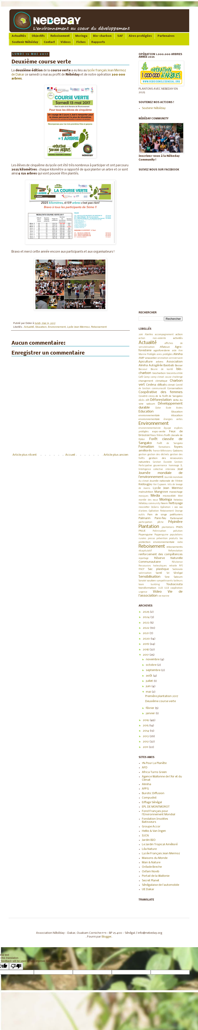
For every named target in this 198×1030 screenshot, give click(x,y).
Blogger (107, 936)
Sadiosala (177, 569)
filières (160, 435)
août (149, 675)
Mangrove (161, 491)
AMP (141, 358)
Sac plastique (158, 569)
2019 (141, 334)
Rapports (98, 42)
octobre (151, 665)
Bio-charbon (102, 36)
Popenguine (146, 534)
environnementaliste (150, 428)
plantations (168, 527)
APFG (145, 788)
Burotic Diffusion (153, 793)
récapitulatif (145, 551)
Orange (179, 511)
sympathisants (164, 581)
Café (141, 377)
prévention (162, 538)
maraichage (176, 492)
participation (145, 522)
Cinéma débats (156, 384)
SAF (120, 36)
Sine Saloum (174, 577)
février (150, 708)
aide (174, 350)
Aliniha (178, 354)
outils (142, 515)
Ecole (168, 408)
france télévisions (162, 451)
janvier (151, 713)
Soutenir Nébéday (25, 42)
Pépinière (175, 522)
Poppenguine (161, 535)
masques (143, 496)
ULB (160, 588)
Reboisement (60, 36)
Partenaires (166, 36)
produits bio (176, 538)
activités (178, 338)
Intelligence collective (151, 469)
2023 (146, 622)
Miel (180, 496)
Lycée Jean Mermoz (78, 327)
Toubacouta (174, 584)
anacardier (151, 358)
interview (170, 469)
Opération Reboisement (161, 511)
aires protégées (165, 354)
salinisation (145, 573)
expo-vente (158, 431)
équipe (167, 428)
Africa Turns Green (154, 772)
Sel (168, 573)
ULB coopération (173, 588)
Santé (159, 573)
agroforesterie (162, 350)
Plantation (149, 526)
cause (168, 377)
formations (164, 447)
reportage (143, 558)
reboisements (175, 547)
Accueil (70, 454)
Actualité (29, 327)
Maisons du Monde (154, 858)
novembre (153, 659)
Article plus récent (25, 454)
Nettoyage (176, 503)
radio (180, 542)
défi (147, 400)
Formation (146, 447)
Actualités (19, 36)
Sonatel (142, 581)
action (179, 334)
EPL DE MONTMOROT (156, 806)
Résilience (177, 562)
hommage (174, 465)
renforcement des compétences (161, 554)
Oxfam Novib (150, 871)
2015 (146, 725)
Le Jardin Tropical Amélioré (160, 844)
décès (142, 400)
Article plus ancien (116, 454)
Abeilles (149, 334)
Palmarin (144, 518)
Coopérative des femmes (161, 392)
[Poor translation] (16, 966)
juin (148, 686)
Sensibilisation (149, 577)
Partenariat (176, 518)
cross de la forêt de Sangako (165, 396)
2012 (146, 741)
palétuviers (176, 514)
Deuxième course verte (160, 701)
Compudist (149, 797)
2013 (146, 736)
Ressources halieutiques (153, 566)
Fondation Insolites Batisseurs (155, 820)
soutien (151, 580)
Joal (180, 469)
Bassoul (143, 369)
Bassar (179, 365)
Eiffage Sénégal (152, 802)
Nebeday (178, 500)
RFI (181, 566)
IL (182, 465)
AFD (144, 767)
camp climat (157, 377)
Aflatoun (165, 347)
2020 (146, 638)
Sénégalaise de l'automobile (160, 885)
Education (41, 327)
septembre (153, 670)
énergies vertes (173, 419)
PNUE (142, 531)
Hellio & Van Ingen (154, 831)
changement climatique (153, 381)
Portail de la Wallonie (155, 876)
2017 (146, 654)
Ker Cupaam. (160, 484)
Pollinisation (159, 531)
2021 (146, 633)
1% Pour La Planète (154, 763)
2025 (146, 611)
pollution (178, 531)
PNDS (179, 527)
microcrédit (169, 496)
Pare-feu (160, 518)
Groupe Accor (151, 826)
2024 (146, 617)
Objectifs (38, 36)
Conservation (175, 388)
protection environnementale (156, 542)
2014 (146, 730)
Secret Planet (150, 880)
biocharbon (159, 373)
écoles (179, 408)
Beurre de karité (162, 369)
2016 (146, 720)
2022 (146, 628)
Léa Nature (149, 849)
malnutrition (146, 492)
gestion (143, 454)
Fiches (81, 42)
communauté (159, 388)
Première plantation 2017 (161, 696)
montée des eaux (148, 500)
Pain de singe (157, 514)
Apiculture (145, 361)
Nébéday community (149, 503)
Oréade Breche (152, 866)
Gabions (178, 450)
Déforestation (161, 400)
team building (149, 584)
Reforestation (175, 551)
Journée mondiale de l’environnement (161, 475)
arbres (159, 362)
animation (163, 358)
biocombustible (175, 373)
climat (171, 385)
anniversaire (176, 358)
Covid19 (143, 396)
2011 (146, 747)
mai (149, 691)
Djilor (158, 408)
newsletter (144, 507)
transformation (147, 588)
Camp (147, 377)
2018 (146, 649)
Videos (65, 42)
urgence (143, 592)
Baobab (168, 365)
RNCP (141, 569)
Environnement (57, 327)
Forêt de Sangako (170, 443)
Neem (164, 503)
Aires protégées (140, 36)
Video (157, 592)
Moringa (81, 36)
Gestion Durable (162, 462)
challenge (177, 377)
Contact (49, 42)
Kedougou (145, 484)
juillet (150, 681)
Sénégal (178, 573)
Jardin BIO (149, 840)
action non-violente (152, 338)
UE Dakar (148, 889)
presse (151, 538)
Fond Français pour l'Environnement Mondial (158, 813)
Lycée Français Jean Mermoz (161, 853)
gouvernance (160, 465)
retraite (173, 566)
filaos (153, 435)
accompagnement (164, 334)
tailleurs (178, 581)
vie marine (163, 596)
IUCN (145, 835)
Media (155, 495)
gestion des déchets (158, 454)
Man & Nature (151, 862)
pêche (160, 522)
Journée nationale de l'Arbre (166, 481)
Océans (155, 507)
